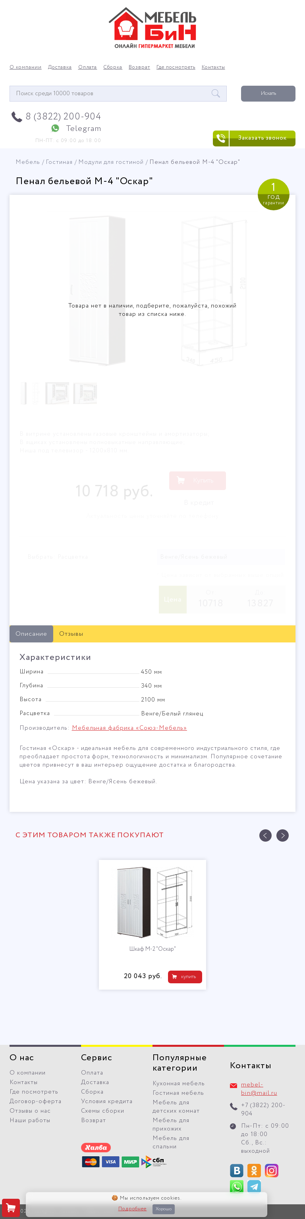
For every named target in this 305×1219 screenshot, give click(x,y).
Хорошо (164, 1209)
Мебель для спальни (170, 1142)
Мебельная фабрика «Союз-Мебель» (129, 728)
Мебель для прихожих (170, 1124)
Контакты (213, 67)
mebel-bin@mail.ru (259, 1089)
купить (188, 977)
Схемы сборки (102, 1111)
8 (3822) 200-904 (63, 116)
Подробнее (132, 1209)
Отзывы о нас (30, 1111)
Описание (31, 633)
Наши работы (30, 1120)
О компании (26, 67)
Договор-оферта (36, 1101)
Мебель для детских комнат (176, 1106)
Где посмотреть (175, 67)
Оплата (87, 67)
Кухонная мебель (178, 1083)
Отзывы (71, 633)
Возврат (139, 67)
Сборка (112, 67)
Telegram (83, 129)
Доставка (60, 67)
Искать (268, 93)
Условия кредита (107, 1101)
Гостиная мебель (178, 1093)
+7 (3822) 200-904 (263, 1109)
